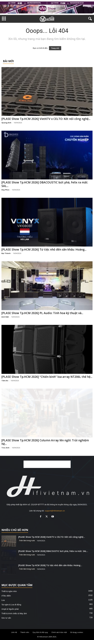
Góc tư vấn (6, 618)
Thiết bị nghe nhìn (9, 591)
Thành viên (24, 632)
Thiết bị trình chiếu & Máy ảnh (14, 613)
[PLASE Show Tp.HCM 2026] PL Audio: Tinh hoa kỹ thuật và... (42, 313)
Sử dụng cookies (76, 632)
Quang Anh (6, 122)
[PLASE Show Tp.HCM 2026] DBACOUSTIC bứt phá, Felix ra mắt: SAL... (44, 184)
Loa (3, 600)
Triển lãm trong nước (27, 540)
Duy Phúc (5, 190)
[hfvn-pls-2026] (47, 7)
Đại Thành (6, 253)
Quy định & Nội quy (40, 632)
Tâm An (4, 380)
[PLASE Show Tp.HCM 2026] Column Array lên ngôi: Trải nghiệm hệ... (45, 442)
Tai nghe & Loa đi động (11, 604)
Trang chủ (55, 48)
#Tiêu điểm (6, 596)
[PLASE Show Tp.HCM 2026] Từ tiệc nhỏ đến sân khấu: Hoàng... (43, 249)
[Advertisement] (47, 464)
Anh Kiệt (5, 317)
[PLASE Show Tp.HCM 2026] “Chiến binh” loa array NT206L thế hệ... (46, 377)
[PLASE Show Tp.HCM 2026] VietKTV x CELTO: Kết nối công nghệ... (45, 119)
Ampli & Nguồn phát (10, 609)
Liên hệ (14, 632)
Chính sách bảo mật (59, 632)
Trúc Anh (5, 448)
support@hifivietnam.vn (55, 511)
